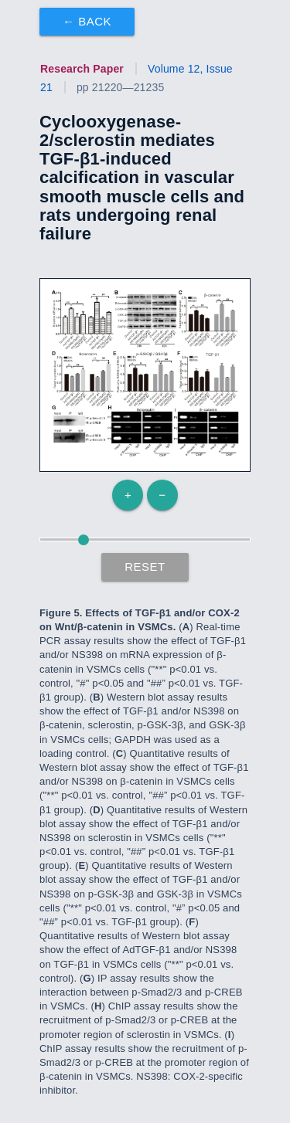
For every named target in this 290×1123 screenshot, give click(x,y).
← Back (87, 21)
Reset (145, 566)
